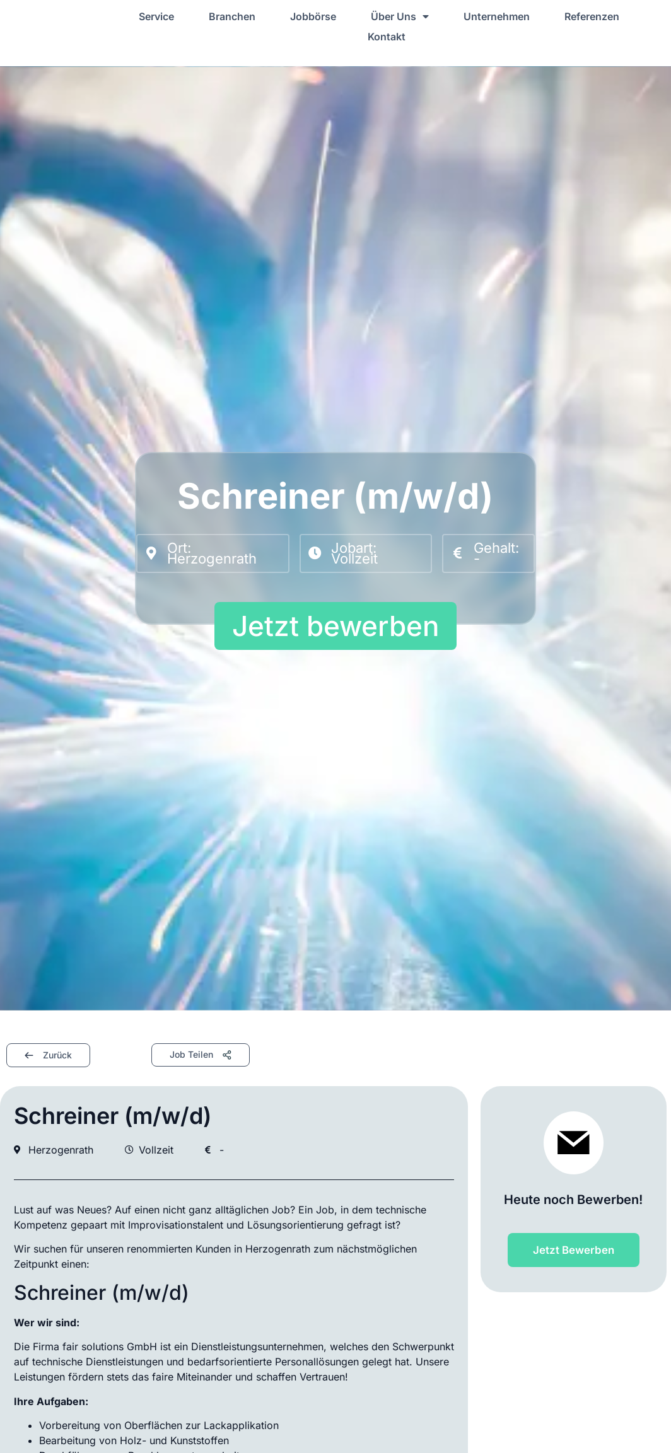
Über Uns (400, 16)
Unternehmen (497, 16)
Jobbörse (313, 16)
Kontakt (387, 36)
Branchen (232, 16)
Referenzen (591, 16)
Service (156, 16)
